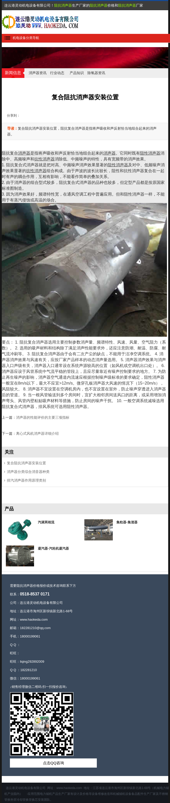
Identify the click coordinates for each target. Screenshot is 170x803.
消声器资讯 (38, 73)
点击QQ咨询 (53, 763)
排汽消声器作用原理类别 (26, 480)
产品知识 (77, 73)
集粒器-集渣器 (126, 522)
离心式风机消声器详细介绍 (37, 433)
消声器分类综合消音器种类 (28, 472)
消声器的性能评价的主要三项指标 (42, 417)
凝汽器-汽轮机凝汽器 (53, 548)
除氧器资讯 (96, 73)
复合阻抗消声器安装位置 (26, 463)
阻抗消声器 (63, 5)
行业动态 (57, 73)
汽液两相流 (46, 522)
